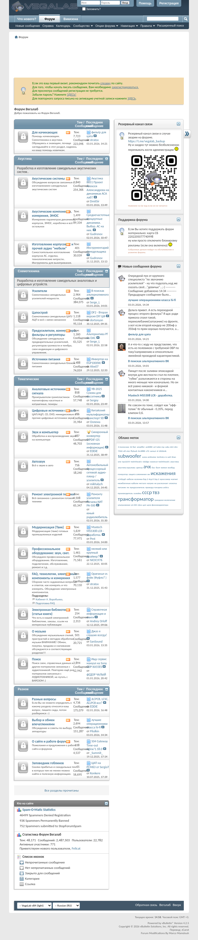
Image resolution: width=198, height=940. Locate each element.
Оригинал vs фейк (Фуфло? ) (97, 575)
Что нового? (26, 19)
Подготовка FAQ (45, 603)
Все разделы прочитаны (62, 790)
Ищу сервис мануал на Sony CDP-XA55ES (97, 663)
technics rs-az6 (164, 456)
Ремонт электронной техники (53, 494)
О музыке (39, 631)
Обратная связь (146, 905)
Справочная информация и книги (97, 613)
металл (142, 483)
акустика (174, 461)
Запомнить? (91, 9)
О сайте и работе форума (50, 741)
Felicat (76, 848)
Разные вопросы (44, 699)
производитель (125, 493)
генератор (123, 474)
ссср (147, 492)
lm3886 (141, 451)
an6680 (148, 446)
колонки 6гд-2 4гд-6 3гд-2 (146, 479)
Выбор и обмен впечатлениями (43, 722)
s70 (147, 451)
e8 (124, 451)
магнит (174, 479)
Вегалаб (165, 905)
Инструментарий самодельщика (98, 249)
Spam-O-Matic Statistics (38, 810)
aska (167, 446)
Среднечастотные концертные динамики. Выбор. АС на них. (98, 222)
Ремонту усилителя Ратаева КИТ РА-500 (95, 500)
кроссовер (165, 479)
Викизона (70, 19)
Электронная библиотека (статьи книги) (50, 612)
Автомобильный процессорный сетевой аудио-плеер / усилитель (97, 472)
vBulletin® (168, 923)
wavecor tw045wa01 (160, 461)
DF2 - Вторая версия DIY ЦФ (97, 314)
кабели (130, 479)
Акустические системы (48, 178)
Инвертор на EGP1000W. (97, 361)
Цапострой (40, 312)
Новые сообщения (27, 25)
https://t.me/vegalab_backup (146, 141)
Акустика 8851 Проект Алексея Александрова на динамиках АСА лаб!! (98, 188)
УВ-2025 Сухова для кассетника (94, 392)
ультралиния (124, 504)
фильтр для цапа (139, 334)
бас (153, 467)
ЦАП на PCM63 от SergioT (98, 765)
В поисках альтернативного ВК (98, 294)
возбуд (171, 467)
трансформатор (136, 499)
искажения (163, 473)
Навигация (128, 25)
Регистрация (169, 3)
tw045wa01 (136, 461)
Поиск (36, 659)
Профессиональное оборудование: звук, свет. (50, 551)
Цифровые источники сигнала (54, 410)
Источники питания (46, 359)
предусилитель (137, 487)
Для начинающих (44, 132)
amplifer (141, 446)
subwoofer (129, 456)
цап (144, 504)
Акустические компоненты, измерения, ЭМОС (52, 214)
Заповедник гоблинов (48, 763)
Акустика (25, 159)
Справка (47, 25)
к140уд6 (122, 479)
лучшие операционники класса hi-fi (97, 723)
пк (128, 487)
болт (158, 467)
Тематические (28, 379)
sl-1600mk (161, 451)
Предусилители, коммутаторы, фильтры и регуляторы (54, 333)
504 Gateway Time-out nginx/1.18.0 (97, 745)
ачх (147, 466)
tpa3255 (126, 461)
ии (148, 474)
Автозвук (38, 461)
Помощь (145, 3)
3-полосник (123, 446)
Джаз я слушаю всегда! (97, 633)
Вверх (177, 905)
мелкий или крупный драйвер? (97, 552)
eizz (128, 451)
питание (122, 487)
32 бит (133, 446)
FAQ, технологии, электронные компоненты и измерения (54, 576)
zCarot (185, 929)
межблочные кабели (128, 483)
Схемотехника (28, 271)
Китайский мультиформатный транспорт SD (99, 414)
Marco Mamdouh (179, 933)
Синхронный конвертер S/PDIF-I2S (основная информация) (97, 439)
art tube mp (158, 446)
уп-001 (134, 504)
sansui (153, 451)
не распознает (161, 483)
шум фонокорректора (157, 504)
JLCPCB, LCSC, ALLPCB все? (98, 701)
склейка (137, 493)
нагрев (150, 483)
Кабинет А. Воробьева (49, 599)
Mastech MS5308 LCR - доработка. (95, 531)
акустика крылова (126, 467)
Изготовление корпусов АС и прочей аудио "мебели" (52, 246)
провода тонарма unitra (157, 487)
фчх (140, 504)
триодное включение (164, 499)
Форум (49, 19)
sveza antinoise (149, 456)
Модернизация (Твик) (48, 527)
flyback (134, 451)
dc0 (172, 446)
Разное (23, 689)
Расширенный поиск (170, 25)
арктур (139, 467)
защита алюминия (138, 474)
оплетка (173, 483)
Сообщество (81, 25)
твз (156, 492)
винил (164, 467)
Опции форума (105, 25)
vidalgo (146, 461)
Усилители (39, 291)
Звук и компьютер (45, 432)
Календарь (63, 25)
